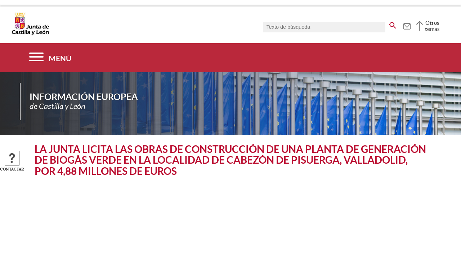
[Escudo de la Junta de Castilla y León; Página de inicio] (30, 33)
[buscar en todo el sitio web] (392, 24)
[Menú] (50, 57)
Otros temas (432, 26)
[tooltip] (406, 25)
